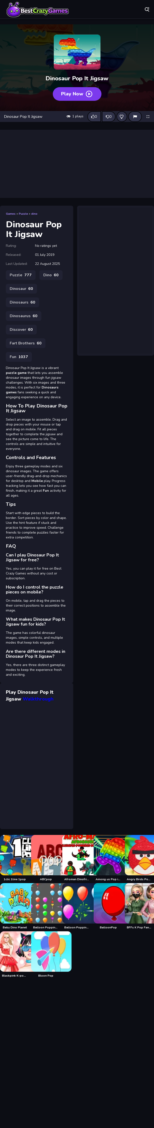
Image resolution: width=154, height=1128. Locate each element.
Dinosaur (21, 289)
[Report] (135, 116)
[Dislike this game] (109, 116)
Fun (19, 357)
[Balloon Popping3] (76, 906)
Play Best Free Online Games (38, 10)
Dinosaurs (22, 302)
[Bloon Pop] (45, 954)
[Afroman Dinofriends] (76, 858)
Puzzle (23, 214)
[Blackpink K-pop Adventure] (14, 954)
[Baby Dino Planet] (14, 906)
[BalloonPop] (108, 906)
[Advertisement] (77, 164)
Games (11, 214)
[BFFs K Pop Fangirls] (139, 906)
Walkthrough (38, 699)
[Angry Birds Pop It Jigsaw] (139, 858)
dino (34, 214)
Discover (21, 330)
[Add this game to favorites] (122, 116)
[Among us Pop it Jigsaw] (108, 858)
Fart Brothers (26, 343)
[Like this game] (94, 116)
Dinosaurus (23, 316)
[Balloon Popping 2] (45, 906)
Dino (51, 275)
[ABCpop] (45, 858)
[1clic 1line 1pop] (14, 858)
